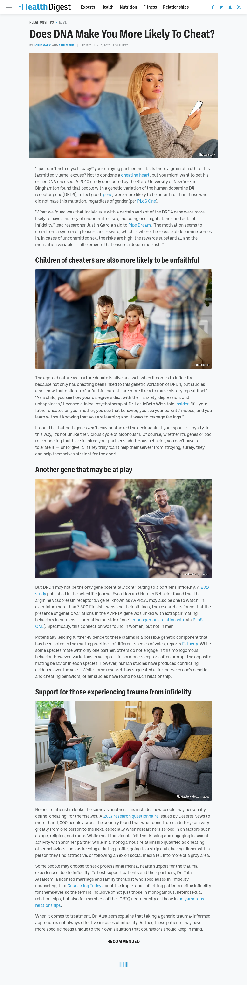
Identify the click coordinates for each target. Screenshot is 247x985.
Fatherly (190, 643)
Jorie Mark (42, 45)
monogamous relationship (158, 619)
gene (107, 194)
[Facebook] (212, 8)
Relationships (176, 7)
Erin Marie (67, 45)
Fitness (150, 7)
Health (107, 7)
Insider (181, 403)
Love (63, 22)
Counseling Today (84, 885)
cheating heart (135, 174)
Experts (88, 7)
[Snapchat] (230, 8)
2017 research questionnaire (130, 816)
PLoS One (146, 201)
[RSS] (238, 8)
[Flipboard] (221, 8)
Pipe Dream (139, 224)
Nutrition (128, 7)
